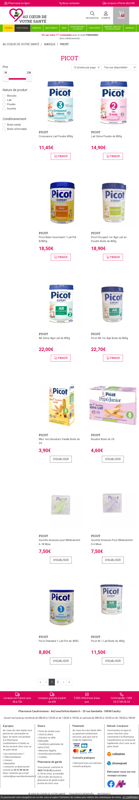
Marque (49, 44)
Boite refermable (17, 129)
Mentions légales (47, 750)
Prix (5, 67)
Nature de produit (15, 90)
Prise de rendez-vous (49, 731)
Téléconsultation (12, 757)
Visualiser (61, 459)
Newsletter (9, 763)
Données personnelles (49, 754)
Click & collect (45, 734)
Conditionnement (14, 119)
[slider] (6, 78)
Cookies (42, 757)
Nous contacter (71, 3)
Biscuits (11, 95)
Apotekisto (104, 793)
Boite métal (14, 124)
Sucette (11, 108)
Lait (9, 100)
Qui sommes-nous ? (13, 754)
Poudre (11, 104)
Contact (7, 760)
